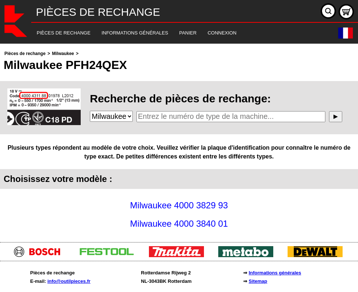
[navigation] (169, 33)
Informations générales (275, 272)
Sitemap (258, 281)
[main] (179, 141)
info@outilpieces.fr (68, 281)
